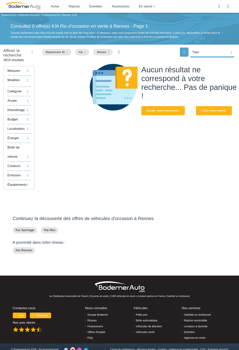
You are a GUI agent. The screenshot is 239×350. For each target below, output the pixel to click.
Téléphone (40, 300)
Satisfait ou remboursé (197, 299)
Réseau (92, 305)
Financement (95, 311)
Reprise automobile (195, 305)
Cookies (162, 334)
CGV (203, 334)
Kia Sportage (25, 215)
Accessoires (128, 6)
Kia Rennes (24, 235)
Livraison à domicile (196, 311)
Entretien (103, 6)
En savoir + (155, 6)
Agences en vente (194, 322)
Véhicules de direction (149, 311)
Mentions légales (146, 334)
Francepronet (51, 334)
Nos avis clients (24, 307)
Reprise (82, 6)
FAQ (90, 322)
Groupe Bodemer (97, 299)
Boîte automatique (147, 305)
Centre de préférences (122, 334)
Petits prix (141, 299)
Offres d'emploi (96, 316)
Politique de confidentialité (183, 334)
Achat (63, 6)
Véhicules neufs (145, 316)
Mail (19, 300)
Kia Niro (49, 215)
